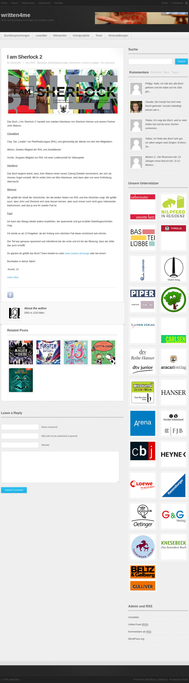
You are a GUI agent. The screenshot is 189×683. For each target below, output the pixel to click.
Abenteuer (42, 62)
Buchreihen (75, 62)
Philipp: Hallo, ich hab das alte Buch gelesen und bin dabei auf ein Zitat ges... (164, 87)
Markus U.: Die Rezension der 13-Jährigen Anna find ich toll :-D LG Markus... (163, 161)
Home (4, 3)
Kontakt (59, 3)
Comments (177, 3)
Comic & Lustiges (90, 62)
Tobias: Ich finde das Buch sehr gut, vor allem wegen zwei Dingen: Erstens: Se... (165, 142)
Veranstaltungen (118, 35)
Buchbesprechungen (17, 35)
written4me (15, 15)
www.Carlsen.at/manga (77, 253)
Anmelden (133, 617)
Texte (98, 35)
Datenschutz (28, 3)
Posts (165, 3)
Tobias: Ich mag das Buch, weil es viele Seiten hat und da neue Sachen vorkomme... (166, 124)
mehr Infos (13, 277)
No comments (108, 62)
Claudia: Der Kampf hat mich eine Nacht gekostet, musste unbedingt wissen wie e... (163, 106)
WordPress (151, 679)
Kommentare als (139, 631)
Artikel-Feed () (138, 624)
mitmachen (60, 35)
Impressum (45, 3)
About (14, 3)
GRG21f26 (15, 62)
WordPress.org (136, 639)
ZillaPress (163, 679)
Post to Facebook (10, 295)
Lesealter (41, 35)
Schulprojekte (81, 35)
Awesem (177, 679)
